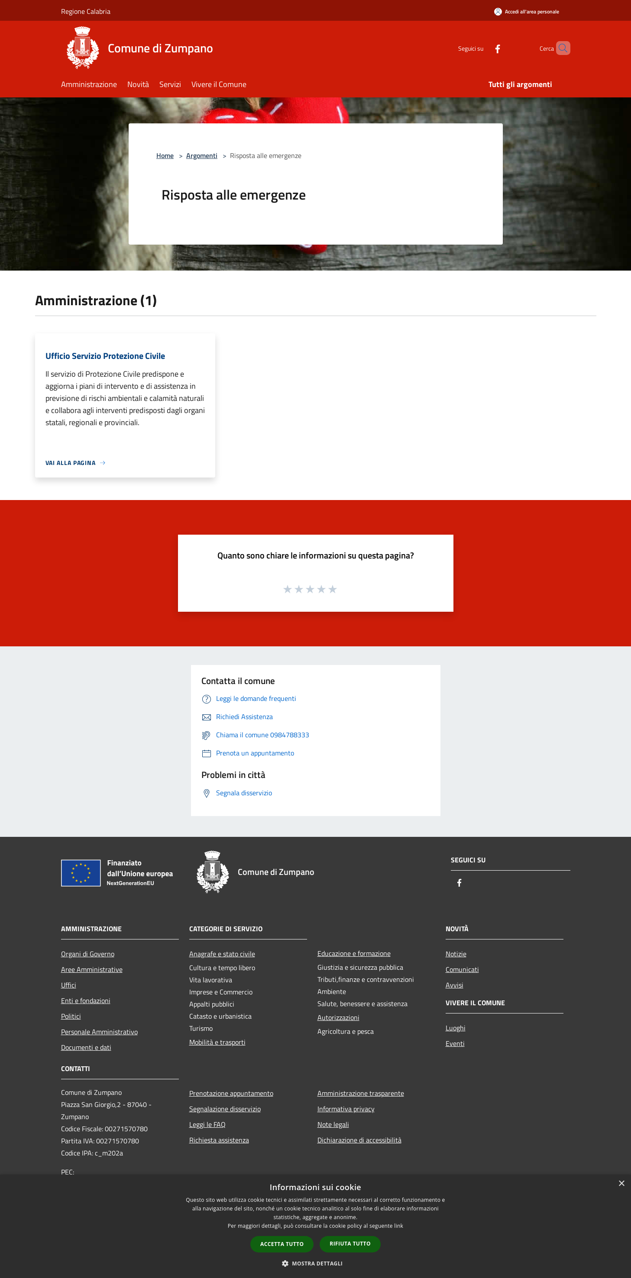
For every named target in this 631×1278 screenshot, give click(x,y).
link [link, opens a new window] (398, 1226)
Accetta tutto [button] (282, 1244)
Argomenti (201, 155)
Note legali (333, 1124)
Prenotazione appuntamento (231, 1093)
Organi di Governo (87, 954)
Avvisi (454, 985)
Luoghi (456, 1028)
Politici (71, 1016)
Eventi (455, 1043)
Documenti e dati (86, 1047)
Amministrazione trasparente (360, 1093)
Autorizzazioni (338, 1017)
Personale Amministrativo (99, 1031)
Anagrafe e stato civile (222, 954)
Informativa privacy (346, 1109)
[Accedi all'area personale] (526, 11)
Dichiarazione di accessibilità (359, 1140)
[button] (315, 1263)
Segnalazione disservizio (225, 1109)
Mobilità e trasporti (217, 1042)
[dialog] (315, 1226)
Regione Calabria (85, 11)
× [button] (621, 1184)
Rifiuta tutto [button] (350, 1243)
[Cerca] (560, 48)
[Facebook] (483, 48)
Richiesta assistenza (219, 1140)
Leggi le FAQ (207, 1124)
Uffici (68, 985)
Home (165, 155)
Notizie (456, 954)
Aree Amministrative (92, 969)
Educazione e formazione (354, 953)
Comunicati (462, 969)
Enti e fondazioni (85, 1000)
